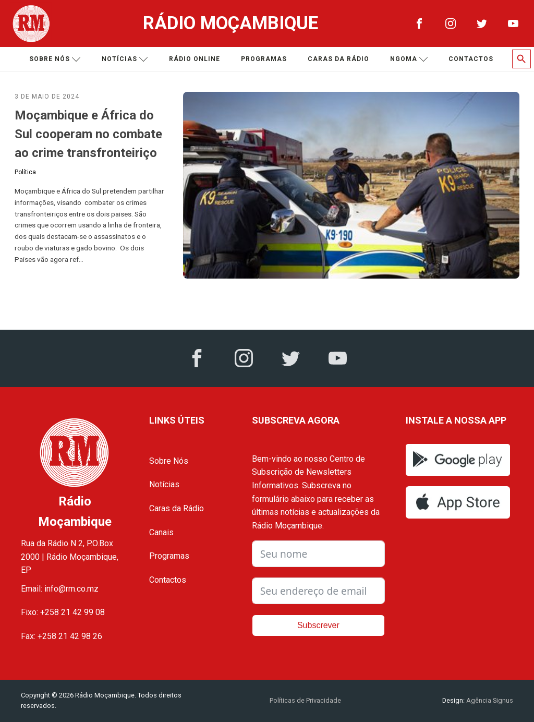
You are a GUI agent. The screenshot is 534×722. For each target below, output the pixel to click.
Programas (264, 59)
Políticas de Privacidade (305, 700)
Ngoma (409, 59)
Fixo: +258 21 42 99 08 (63, 612)
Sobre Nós (168, 461)
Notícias (125, 59)
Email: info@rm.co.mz (60, 589)
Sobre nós (55, 59)
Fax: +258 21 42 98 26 (61, 636)
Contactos (470, 59)
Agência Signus (489, 700)
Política (25, 172)
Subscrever (318, 625)
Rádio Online (194, 59)
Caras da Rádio (338, 59)
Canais (161, 532)
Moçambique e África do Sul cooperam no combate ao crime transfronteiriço (88, 134)
